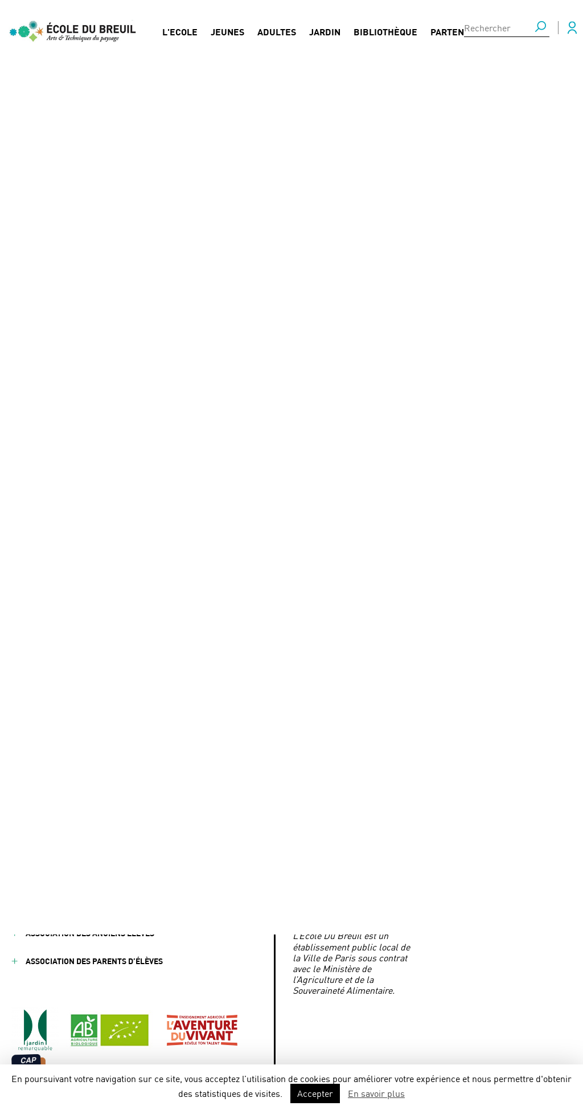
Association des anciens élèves (90, 933)
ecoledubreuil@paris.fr (362, 838)
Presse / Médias (217, 793)
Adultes (276, 29)
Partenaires (459, 29)
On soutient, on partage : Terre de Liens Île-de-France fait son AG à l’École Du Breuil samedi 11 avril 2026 (294, 361)
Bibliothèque (385, 29)
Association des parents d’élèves (94, 961)
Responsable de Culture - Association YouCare (252, 431)
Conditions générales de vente (90, 905)
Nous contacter (219, 821)
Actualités (127, 793)
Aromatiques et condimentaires (223, 414)
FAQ (193, 765)
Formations (129, 821)
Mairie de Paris (323, 855)
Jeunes (227, 29)
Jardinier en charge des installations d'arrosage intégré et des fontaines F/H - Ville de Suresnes (284, 390)
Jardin (324, 29)
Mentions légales (62, 877)
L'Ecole (180, 29)
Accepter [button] (315, 1093)
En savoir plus (376, 1093)
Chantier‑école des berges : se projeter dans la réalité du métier (287, 337)
